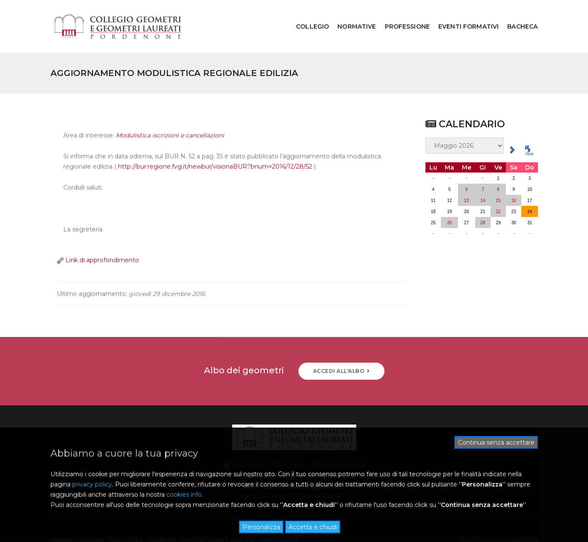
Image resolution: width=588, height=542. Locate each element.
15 (498, 178)
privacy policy (92, 484)
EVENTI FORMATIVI (462, 15)
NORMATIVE (350, 15)
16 (513, 178)
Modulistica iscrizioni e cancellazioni (170, 121)
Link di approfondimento (98, 246)
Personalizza (261, 527)
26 (449, 201)
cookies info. (184, 494)
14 (482, 178)
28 (482, 201)
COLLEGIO (306, 15)
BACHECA (516, 15)
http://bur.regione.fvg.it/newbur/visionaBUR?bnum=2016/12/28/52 (215, 152)
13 (466, 178)
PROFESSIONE (401, 15)
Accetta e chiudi (313, 527)
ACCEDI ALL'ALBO (341, 349)
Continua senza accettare (496, 442)
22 (498, 190)
